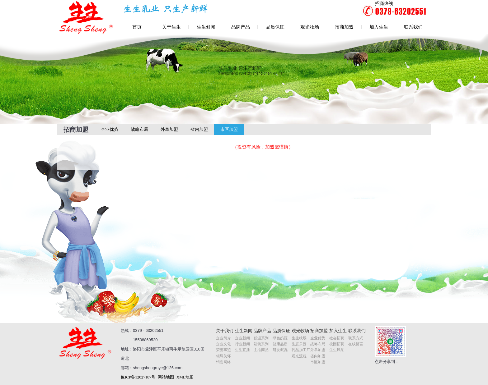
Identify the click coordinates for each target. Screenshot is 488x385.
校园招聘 (336, 344)
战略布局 (139, 129)
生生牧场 (299, 338)
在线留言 (355, 344)
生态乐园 (299, 344)
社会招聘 (336, 338)
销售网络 (223, 362)
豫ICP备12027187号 (138, 377)
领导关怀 (223, 356)
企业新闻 (242, 338)
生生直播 (242, 350)
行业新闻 (242, 344)
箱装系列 (261, 344)
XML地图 (185, 377)
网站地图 (166, 377)
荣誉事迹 (223, 350)
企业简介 (223, 338)
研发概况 (280, 350)
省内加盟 (199, 129)
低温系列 (261, 338)
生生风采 (336, 350)
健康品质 (280, 344)
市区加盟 (229, 129)
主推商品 (261, 350)
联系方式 (355, 338)
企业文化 (223, 344)
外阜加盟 (169, 129)
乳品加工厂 (301, 350)
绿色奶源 (280, 338)
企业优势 (109, 129)
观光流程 (299, 356)
